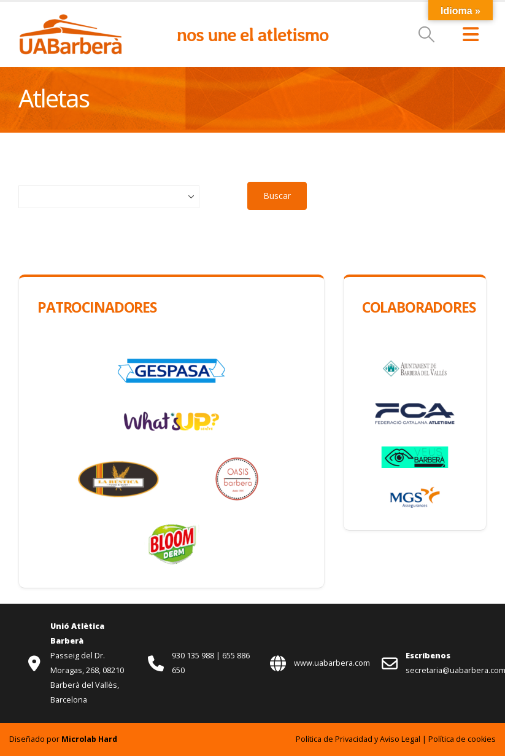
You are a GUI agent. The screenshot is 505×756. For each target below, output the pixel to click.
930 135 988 (194, 655)
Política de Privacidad (334, 739)
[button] (426, 34)
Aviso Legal (400, 739)
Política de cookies (462, 739)
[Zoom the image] (70, 20)
